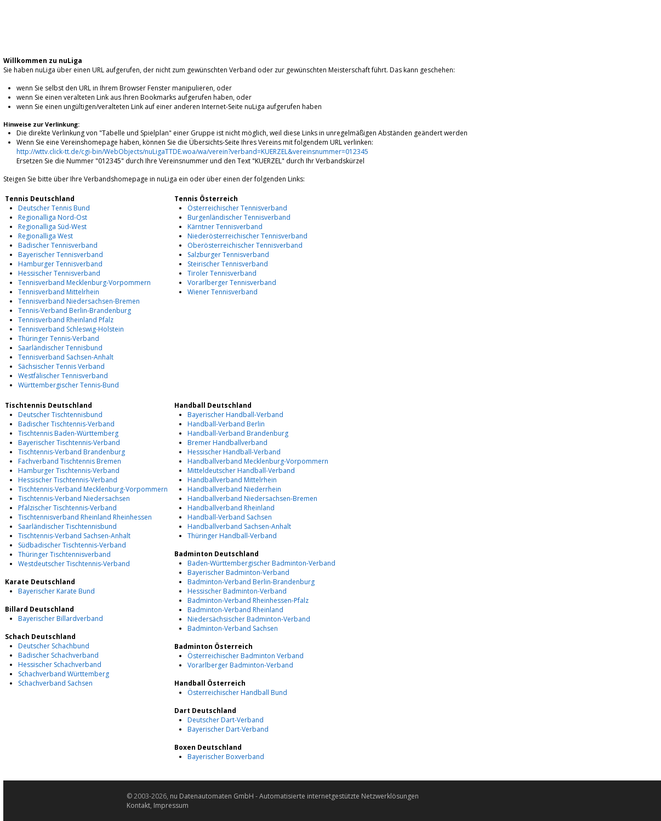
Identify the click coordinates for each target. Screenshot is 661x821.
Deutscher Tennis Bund (54, 208)
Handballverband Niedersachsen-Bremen (252, 498)
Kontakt (138, 805)
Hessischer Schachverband (59, 664)
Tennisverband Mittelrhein (58, 292)
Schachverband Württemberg (63, 674)
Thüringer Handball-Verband (232, 535)
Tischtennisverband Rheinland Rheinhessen (85, 517)
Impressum (171, 805)
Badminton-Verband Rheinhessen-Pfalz (248, 600)
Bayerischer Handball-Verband (235, 414)
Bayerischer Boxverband (225, 756)
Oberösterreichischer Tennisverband (245, 245)
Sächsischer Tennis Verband (61, 366)
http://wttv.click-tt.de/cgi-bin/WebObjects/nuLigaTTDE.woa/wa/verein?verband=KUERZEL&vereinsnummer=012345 (192, 151)
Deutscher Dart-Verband (225, 720)
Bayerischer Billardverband (60, 618)
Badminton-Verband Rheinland (235, 609)
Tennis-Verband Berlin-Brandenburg (74, 310)
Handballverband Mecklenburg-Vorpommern (257, 461)
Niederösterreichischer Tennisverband (247, 236)
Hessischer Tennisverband (59, 273)
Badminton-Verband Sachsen (232, 628)
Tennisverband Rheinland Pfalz (65, 319)
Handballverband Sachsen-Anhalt (239, 526)
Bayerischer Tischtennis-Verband (69, 442)
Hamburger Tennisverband (60, 264)
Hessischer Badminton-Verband (237, 591)
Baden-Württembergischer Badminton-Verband (261, 563)
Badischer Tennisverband (58, 245)
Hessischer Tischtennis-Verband (67, 479)
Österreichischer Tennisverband (237, 208)
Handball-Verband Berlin (226, 424)
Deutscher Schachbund (53, 646)
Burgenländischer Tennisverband (238, 217)
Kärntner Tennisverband (225, 226)
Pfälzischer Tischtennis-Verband (67, 507)
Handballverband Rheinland (231, 507)
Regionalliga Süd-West (52, 226)
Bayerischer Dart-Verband (228, 729)
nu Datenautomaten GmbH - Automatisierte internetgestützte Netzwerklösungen (294, 796)
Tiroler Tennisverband (222, 273)
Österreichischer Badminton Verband (245, 655)
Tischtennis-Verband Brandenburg (71, 452)
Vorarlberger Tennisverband (231, 282)
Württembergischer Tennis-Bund (68, 385)
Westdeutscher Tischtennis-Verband (74, 563)
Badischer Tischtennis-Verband (66, 424)
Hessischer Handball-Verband (234, 452)
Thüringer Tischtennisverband (64, 554)
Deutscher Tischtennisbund (60, 414)
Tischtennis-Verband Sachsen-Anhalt (74, 535)
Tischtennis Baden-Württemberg (68, 433)
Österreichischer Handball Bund (237, 692)
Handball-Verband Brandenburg (237, 433)
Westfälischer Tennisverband (63, 375)
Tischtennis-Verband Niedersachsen (74, 498)
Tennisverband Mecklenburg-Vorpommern (84, 282)
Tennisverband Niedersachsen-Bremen (79, 301)
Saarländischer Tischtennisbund (67, 526)
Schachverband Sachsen (55, 683)
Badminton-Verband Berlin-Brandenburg (251, 581)
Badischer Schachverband (58, 655)
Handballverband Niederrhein (234, 489)
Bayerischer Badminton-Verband (238, 572)
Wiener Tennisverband (222, 292)
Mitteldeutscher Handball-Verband (241, 470)
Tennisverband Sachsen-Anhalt (65, 357)
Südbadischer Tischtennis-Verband (72, 545)
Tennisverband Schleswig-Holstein (71, 329)
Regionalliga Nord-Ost (52, 217)
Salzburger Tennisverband (228, 254)
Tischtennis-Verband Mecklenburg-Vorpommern (93, 489)
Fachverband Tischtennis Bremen (69, 461)
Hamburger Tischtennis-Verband (68, 470)
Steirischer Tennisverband (227, 264)
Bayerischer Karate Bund (56, 591)
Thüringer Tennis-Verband (58, 338)
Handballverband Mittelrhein (232, 479)
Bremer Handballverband (227, 442)
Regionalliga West (45, 236)
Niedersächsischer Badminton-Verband (248, 619)
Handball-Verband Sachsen (229, 517)
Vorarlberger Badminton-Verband (240, 665)
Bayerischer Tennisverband (60, 254)
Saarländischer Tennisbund (60, 347)
